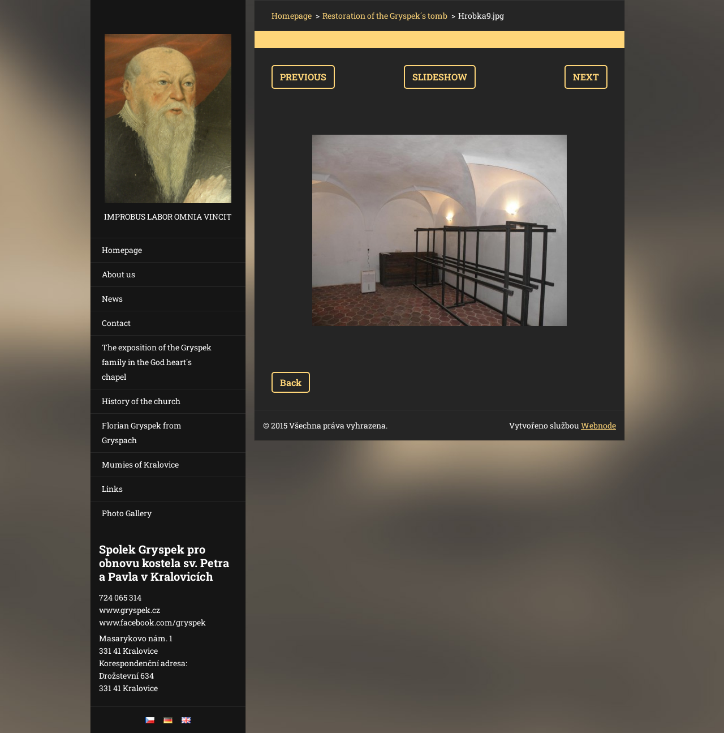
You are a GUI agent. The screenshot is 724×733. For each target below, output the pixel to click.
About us (118, 274)
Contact (116, 323)
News (112, 298)
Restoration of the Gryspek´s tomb (384, 15)
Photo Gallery (127, 513)
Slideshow (439, 77)
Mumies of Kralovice (140, 464)
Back (290, 382)
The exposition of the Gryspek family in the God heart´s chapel (157, 362)
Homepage (122, 250)
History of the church (141, 401)
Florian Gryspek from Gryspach (142, 432)
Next (586, 77)
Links (112, 488)
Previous (303, 77)
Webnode (598, 425)
